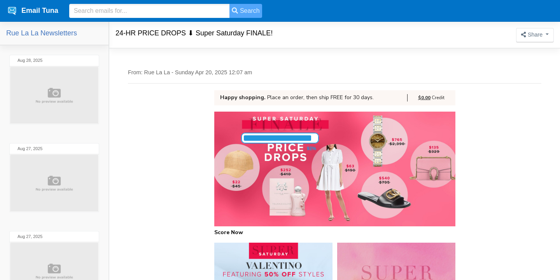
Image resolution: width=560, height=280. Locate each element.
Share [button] (532, 35)
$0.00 (424, 97)
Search (245, 10)
